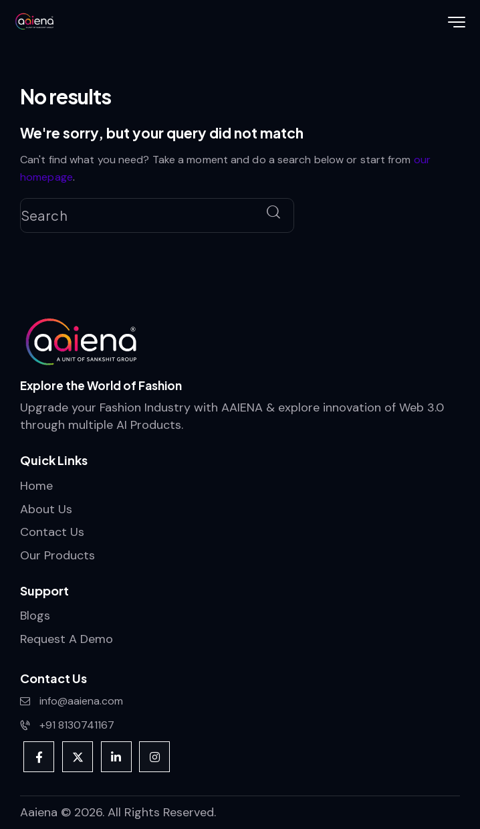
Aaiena (38, 812)
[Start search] (273, 212)
